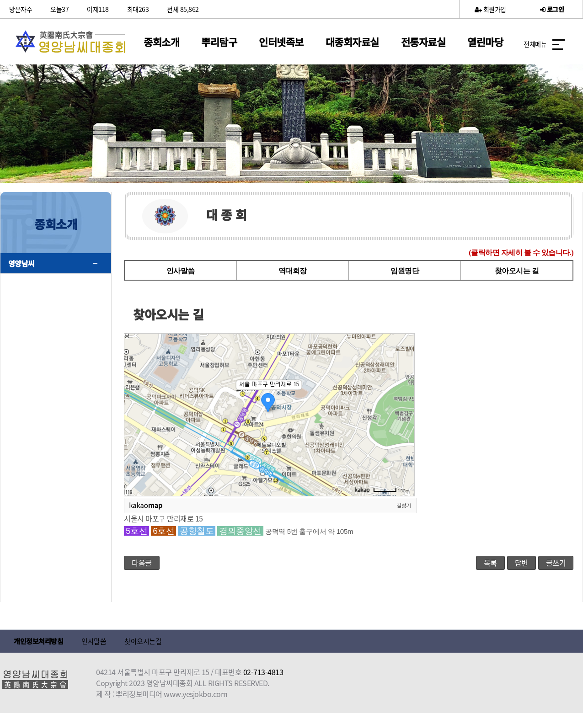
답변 (521, 562)
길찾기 (404, 505)
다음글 (142, 562)
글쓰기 (556, 562)
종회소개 (161, 41)
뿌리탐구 (219, 41)
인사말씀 (180, 271)
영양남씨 (21, 263)
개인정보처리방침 (38, 641)
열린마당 (485, 41)
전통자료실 (423, 41)
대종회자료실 (352, 41)
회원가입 (490, 9)
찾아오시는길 (142, 641)
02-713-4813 (263, 671)
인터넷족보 (281, 41)
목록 (490, 562)
